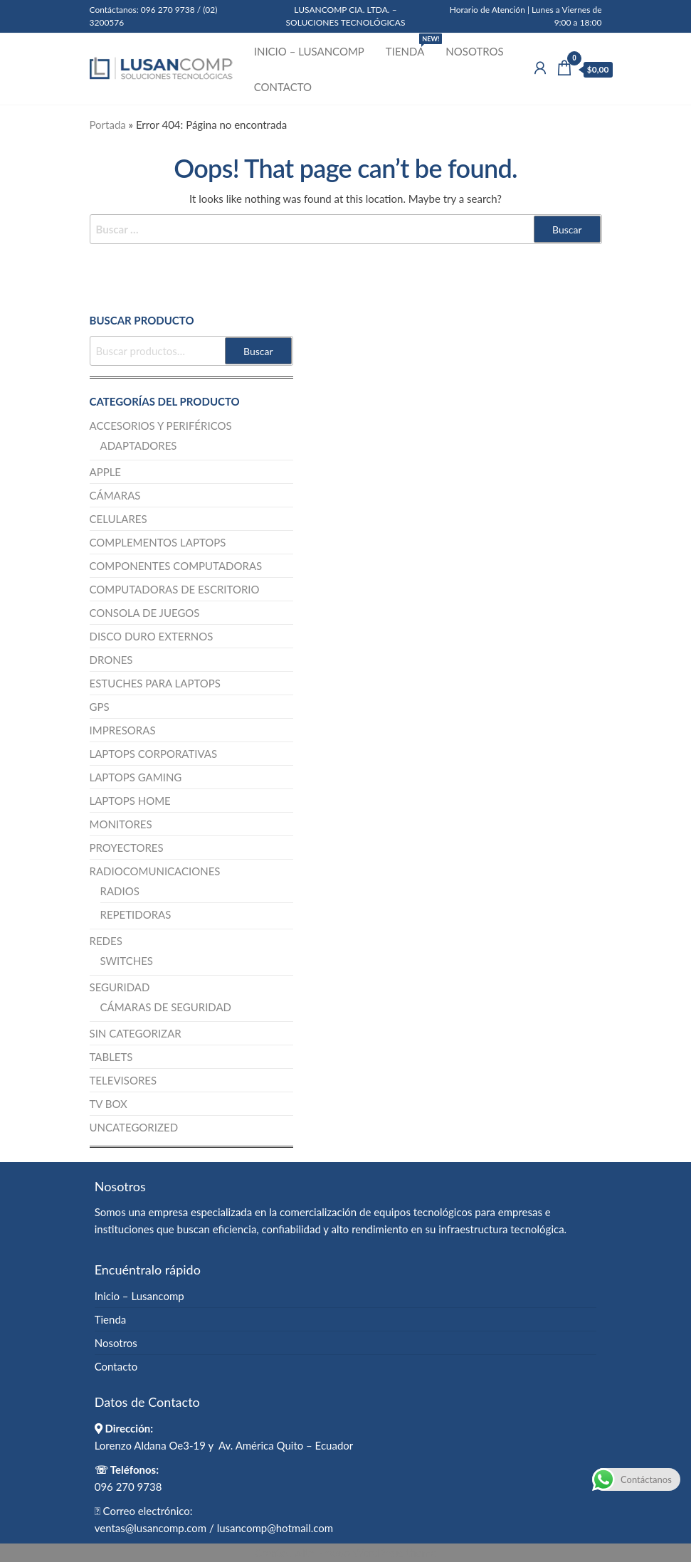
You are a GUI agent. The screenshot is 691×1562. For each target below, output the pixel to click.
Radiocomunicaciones (155, 871)
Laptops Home (130, 800)
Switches (126, 960)
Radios (119, 891)
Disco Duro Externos (151, 636)
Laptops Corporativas (154, 753)
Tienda (410, 45)
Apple (106, 471)
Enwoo (334, 1552)
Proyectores (127, 847)
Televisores (123, 1080)
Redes (106, 940)
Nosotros (474, 51)
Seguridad (120, 987)
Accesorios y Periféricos (161, 425)
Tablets (111, 1056)
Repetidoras (136, 914)
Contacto (283, 86)
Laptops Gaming (136, 777)
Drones (111, 659)
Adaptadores (138, 445)
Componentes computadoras (176, 565)
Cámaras (115, 495)
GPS (100, 706)
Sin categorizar (135, 1033)
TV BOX (108, 1103)
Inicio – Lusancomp (309, 51)
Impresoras (123, 730)
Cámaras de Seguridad (166, 1007)
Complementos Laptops (158, 542)
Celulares (118, 518)
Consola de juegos (145, 612)
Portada (108, 124)
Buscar (258, 351)
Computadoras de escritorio (175, 589)
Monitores (121, 824)
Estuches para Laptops (155, 683)
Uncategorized (134, 1127)
